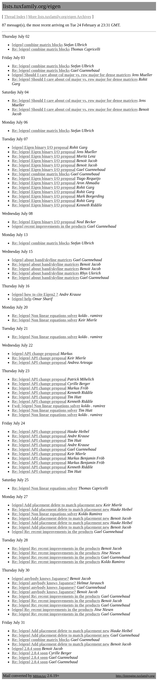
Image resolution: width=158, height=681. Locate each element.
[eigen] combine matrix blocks (37, 45)
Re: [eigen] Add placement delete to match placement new (61, 509)
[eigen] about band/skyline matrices (42, 260)
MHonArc (39, 676)
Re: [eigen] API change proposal (39, 358)
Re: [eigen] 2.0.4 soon (30, 653)
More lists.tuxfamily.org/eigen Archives (59, 17)
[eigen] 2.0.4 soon (26, 648)
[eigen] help (22, 299)
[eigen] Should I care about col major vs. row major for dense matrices (71, 75)
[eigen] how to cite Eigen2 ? (35, 294)
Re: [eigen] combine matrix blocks (41, 49)
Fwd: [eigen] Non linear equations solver (46, 406)
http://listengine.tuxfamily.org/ (135, 676)
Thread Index (14, 17)
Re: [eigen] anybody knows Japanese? (44, 583)
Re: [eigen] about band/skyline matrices (45, 264)
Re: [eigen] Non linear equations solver (44, 315)
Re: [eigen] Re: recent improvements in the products (56, 548)
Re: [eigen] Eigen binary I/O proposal (43, 152)
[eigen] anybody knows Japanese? (40, 578)
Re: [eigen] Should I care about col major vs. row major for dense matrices (75, 79)
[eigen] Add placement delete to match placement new (57, 505)
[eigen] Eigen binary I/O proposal (40, 147)
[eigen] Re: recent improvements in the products (52, 532)
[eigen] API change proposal (35, 353)
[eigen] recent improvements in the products (49, 226)
